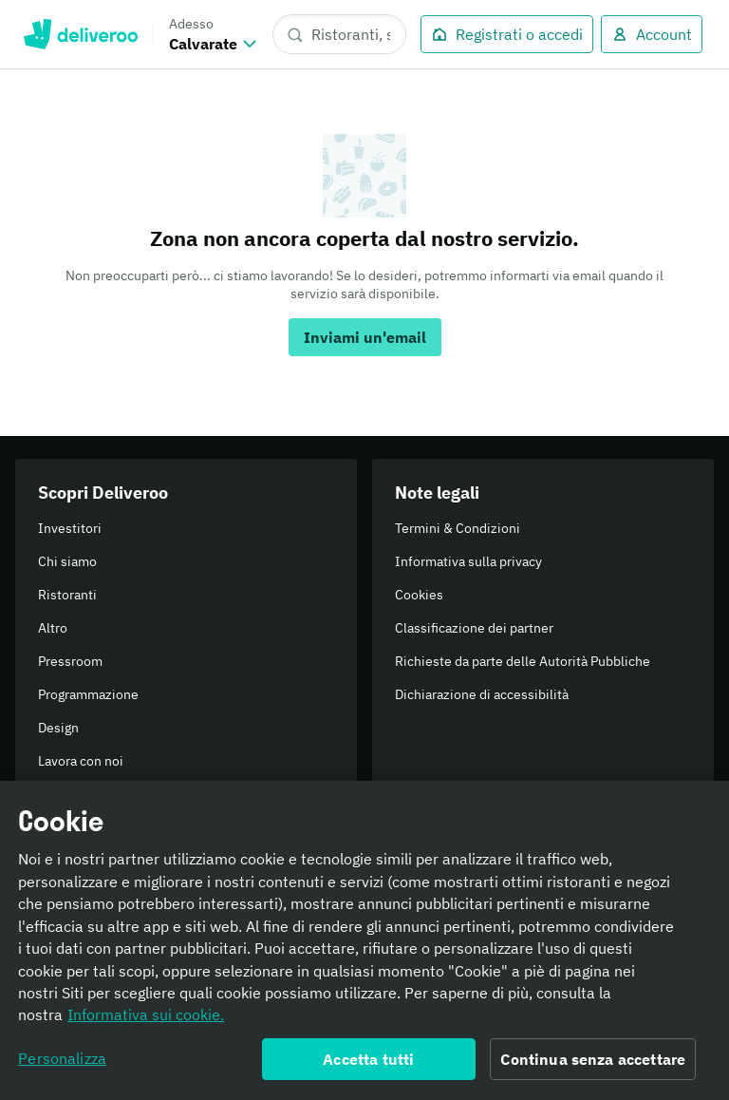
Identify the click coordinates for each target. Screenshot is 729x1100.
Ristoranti (67, 594)
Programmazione (88, 694)
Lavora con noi (80, 760)
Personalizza (62, 1062)
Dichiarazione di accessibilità (482, 694)
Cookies (419, 594)
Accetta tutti (368, 1063)
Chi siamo (67, 561)
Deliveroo (80, 34)
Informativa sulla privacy (468, 561)
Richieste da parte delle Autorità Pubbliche (522, 661)
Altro (52, 627)
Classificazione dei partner (474, 627)
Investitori (70, 528)
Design (58, 727)
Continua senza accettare (592, 1063)
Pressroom (70, 661)
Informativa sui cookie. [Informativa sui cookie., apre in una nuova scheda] (145, 1020)
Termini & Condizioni (457, 528)
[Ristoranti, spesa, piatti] (339, 34)
